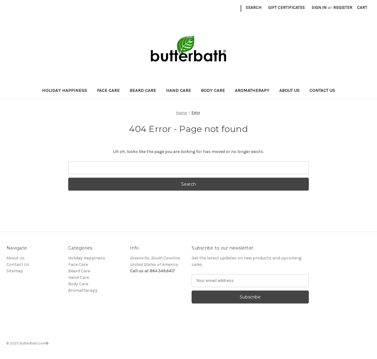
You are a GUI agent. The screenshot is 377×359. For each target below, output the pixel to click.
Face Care (108, 90)
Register (342, 7)
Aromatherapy (252, 90)
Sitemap (14, 271)
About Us (289, 90)
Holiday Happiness (64, 90)
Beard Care (143, 90)
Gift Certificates (286, 7)
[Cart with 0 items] (362, 7)
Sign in (319, 7)
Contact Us (322, 90)
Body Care (213, 90)
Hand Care (178, 90)
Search (253, 7)
